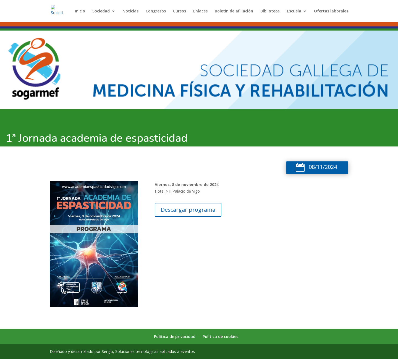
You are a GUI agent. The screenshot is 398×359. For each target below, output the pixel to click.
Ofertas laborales (331, 11)
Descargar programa (188, 209)
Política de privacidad (174, 336)
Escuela (294, 11)
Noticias (130, 11)
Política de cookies (220, 336)
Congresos (156, 11)
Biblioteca (270, 11)
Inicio (80, 11)
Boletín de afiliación (234, 11)
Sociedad (101, 11)
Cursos (179, 11)
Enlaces (200, 11)
